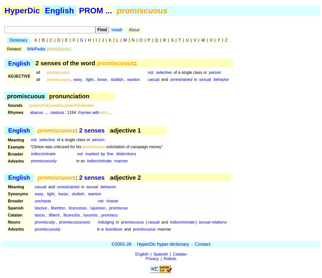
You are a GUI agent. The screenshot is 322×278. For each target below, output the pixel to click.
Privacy (152, 259)
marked (92, 154)
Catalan (180, 254)
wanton (133, 79)
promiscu (109, 215)
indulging (106, 222)
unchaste (43, 201)
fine (110, 154)
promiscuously (44, 161)
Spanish (160, 254)
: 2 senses (71, 130)
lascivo (41, 208)
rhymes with (92, 112)
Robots (170, 259)
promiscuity (45, 222)
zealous (57, 112)
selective (164, 72)
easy (78, 79)
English (59, 10)
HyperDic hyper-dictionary (163, 243)
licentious (113, 229)
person (215, 72)
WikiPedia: (48, 49)
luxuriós (90, 215)
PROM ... (95, 10)
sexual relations (213, 222)
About (134, 30)
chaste (112, 201)
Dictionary (18, 40)
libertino (58, 208)
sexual (205, 79)
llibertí (54, 215)
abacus (36, 112)
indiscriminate (43, 154)
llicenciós (71, 215)
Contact (202, 243)
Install (116, 30)
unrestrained (181, 79)
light (89, 79)
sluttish (117, 79)
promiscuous (132, 222)
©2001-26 (122, 243)
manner (121, 161)
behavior (221, 79)
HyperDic (22, 10)
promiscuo (118, 208)
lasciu (40, 215)
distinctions (126, 154)
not (150, 72)
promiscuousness (74, 222)
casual (153, 79)
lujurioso (97, 208)
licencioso (78, 208)
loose (102, 79)
